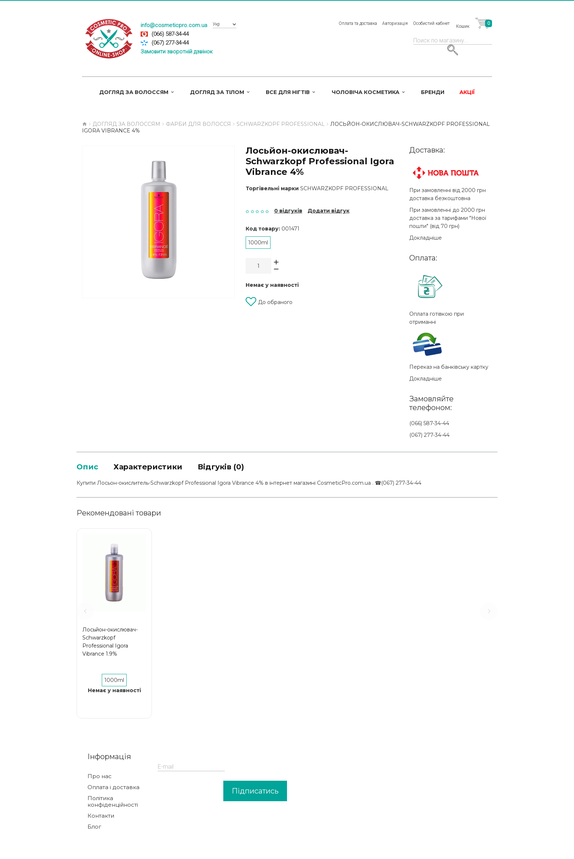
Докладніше (425, 238)
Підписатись (255, 792)
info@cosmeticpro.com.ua (174, 25)
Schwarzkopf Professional (344, 188)
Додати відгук (329, 211)
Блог (94, 828)
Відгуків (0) (240, 467)
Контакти (100, 817)
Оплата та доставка (358, 23)
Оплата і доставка (113, 788)
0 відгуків (288, 211)
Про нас (99, 777)
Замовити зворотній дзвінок (177, 51)
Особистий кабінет (431, 23)
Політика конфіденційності (112, 803)
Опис (89, 467)
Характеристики (157, 467)
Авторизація (395, 23)
